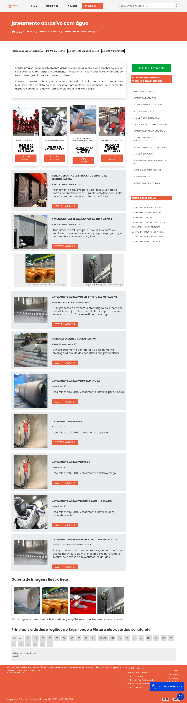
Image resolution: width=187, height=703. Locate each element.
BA (86, 638)
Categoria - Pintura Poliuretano (147, 237)
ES (43, 638)
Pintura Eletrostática (136, 687)
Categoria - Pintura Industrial (146, 207)
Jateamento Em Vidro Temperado (149, 147)
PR (57, 638)
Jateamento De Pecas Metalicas (148, 131)
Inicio (175, 670)
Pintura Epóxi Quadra (137, 672)
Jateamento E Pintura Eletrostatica (143, 139)
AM (112, 638)
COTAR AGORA (25, 158)
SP (50, 638)
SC (64, 638)
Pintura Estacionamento (138, 683)
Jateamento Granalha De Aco (83, 50)
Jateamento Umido (142, 176)
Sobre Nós (52, 6)
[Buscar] (176, 6)
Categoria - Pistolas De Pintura (147, 241)
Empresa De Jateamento (144, 91)
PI (14, 644)
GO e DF (102, 638)
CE (93, 638)
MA (148, 638)
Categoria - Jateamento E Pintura (148, 232)
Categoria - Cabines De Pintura (146, 212)
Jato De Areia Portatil (113, 50)
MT (156, 638)
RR (35, 644)
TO (50, 644)
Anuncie (72, 6)
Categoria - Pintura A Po (143, 217)
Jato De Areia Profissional (145, 118)
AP (141, 638)
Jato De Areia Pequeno (143, 111)
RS (72, 638)
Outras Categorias (143, 198)
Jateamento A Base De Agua (146, 183)
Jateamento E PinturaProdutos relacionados (146, 79)
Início (33, 6)
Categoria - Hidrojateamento (146, 227)
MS (163, 638)
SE (43, 644)
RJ (28, 638)
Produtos (93, 6)
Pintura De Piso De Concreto (140, 680)
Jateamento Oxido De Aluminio (147, 104)
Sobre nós (173, 674)
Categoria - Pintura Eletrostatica (148, 222)
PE (79, 638)
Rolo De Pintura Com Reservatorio (150, 124)
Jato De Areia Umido (142, 153)
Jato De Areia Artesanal (53, 50)
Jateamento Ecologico (144, 98)
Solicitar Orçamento (151, 68)
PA (120, 638)
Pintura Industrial (135, 676)
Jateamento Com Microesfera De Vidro (149, 162)
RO (28, 644)
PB (171, 638)
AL (134, 638)
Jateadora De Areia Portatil (146, 170)
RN (20, 644)
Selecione (17, 638)
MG (35, 638)
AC (127, 638)
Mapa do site (172, 681)
